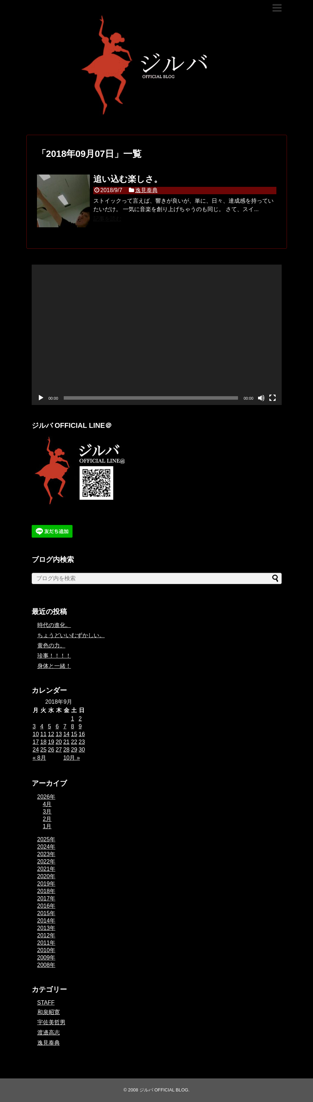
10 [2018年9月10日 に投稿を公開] (36, 734)
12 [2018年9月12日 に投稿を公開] (51, 734)
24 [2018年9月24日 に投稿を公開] (36, 750)
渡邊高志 (48, 1033)
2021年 (46, 869)
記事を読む (107, 219)
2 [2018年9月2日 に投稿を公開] (80, 719)
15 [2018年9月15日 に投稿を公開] (74, 734)
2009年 (46, 958)
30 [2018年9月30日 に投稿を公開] (82, 750)
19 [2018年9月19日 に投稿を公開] (51, 742)
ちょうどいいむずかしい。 (71, 635)
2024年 (46, 847)
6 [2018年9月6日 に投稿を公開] (57, 726)
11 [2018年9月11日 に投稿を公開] (43, 734)
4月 (47, 804)
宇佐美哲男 (51, 1022)
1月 (47, 826)
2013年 (46, 928)
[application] (157, 335)
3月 (47, 812)
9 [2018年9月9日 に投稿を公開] (80, 726)
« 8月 (39, 758)
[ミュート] (261, 397)
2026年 (46, 797)
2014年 (46, 921)
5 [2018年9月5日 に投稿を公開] (49, 726)
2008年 (46, 965)
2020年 (46, 876)
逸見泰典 (146, 190)
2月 (47, 819)
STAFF (46, 1003)
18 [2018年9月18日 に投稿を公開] (43, 742)
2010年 (46, 950)
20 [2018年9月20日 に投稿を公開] (59, 742)
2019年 (46, 884)
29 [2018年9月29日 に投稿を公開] (74, 750)
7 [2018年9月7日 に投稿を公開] (65, 726)
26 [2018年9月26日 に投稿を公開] (51, 750)
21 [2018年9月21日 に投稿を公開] (66, 742)
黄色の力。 (51, 645)
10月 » (71, 758)
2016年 (46, 906)
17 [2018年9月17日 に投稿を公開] (36, 742)
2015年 (46, 913)
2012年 (46, 935)
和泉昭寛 (48, 1012)
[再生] (40, 397)
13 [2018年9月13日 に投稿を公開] (59, 734)
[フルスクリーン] (272, 397)
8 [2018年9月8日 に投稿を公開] (72, 726)
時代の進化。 (54, 625)
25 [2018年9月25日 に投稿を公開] (43, 750)
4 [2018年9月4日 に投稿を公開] (41, 726)
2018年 (46, 891)
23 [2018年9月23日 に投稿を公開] (82, 742)
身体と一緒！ (54, 666)
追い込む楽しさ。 (127, 179)
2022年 (46, 861)
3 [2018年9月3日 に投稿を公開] (34, 726)
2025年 (46, 839)
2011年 (46, 943)
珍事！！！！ (54, 656)
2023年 (46, 854)
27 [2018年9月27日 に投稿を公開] (59, 750)
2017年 (46, 898)
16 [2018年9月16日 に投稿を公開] (82, 734)
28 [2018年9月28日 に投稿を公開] (66, 750)
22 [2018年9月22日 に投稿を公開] (74, 742)
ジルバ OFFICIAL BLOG (163, 1089)
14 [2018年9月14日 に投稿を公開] (66, 734)
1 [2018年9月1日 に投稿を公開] (72, 719)
